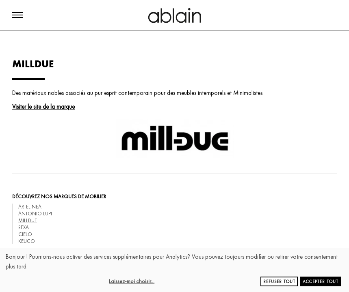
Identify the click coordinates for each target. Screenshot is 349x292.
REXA (23, 227)
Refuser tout (279, 281)
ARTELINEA (29, 206)
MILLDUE (27, 220)
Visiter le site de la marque (43, 107)
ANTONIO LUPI (35, 213)
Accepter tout (320, 281)
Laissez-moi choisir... (131, 281)
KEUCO (26, 241)
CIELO (25, 234)
